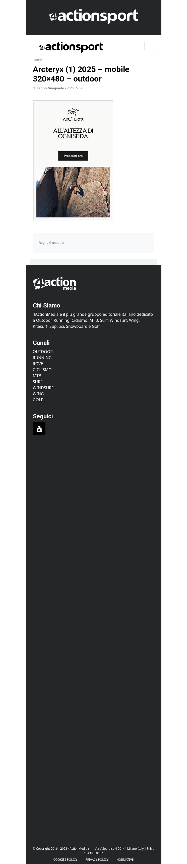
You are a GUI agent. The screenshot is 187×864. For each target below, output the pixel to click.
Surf (38, 381)
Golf (38, 400)
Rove (38, 363)
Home (37, 59)
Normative (125, 859)
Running (42, 357)
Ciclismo (42, 369)
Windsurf (43, 387)
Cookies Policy (65, 859)
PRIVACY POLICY (96, 859)
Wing (38, 394)
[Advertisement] (93, 488)
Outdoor (43, 351)
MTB (37, 375)
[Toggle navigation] (151, 46)
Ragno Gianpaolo (50, 88)
